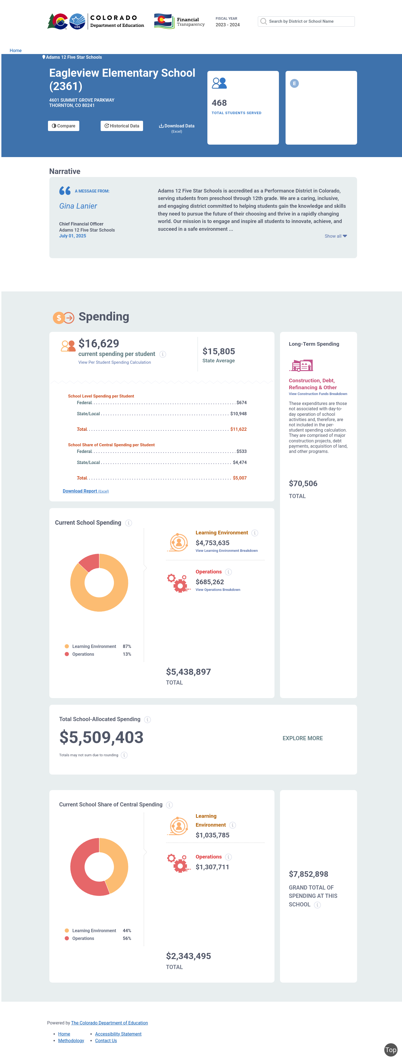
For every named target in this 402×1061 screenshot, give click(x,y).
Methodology (71, 1040)
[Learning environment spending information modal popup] (255, 533)
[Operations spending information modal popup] (228, 572)
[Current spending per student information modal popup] (163, 354)
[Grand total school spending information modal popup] (317, 905)
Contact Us (106, 1040)
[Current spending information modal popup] (129, 523)
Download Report (86, 491)
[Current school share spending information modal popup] (169, 805)
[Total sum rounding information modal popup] (124, 755)
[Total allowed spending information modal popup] (147, 720)
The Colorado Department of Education (109, 1023)
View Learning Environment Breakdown (227, 551)
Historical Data (122, 126)
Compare (63, 126)
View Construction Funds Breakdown (318, 394)
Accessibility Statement (118, 1034)
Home (16, 50)
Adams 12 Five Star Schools (72, 57)
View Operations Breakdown (218, 590)
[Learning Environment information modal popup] (232, 825)
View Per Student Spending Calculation (114, 362)
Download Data (177, 128)
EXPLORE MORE (303, 738)
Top (390, 1050)
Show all (336, 236)
